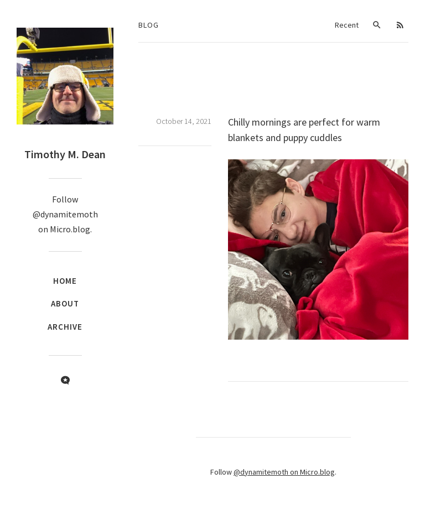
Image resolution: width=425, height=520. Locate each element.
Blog (148, 25)
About (65, 303)
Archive (65, 326)
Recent (347, 25)
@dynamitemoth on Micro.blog (284, 472)
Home (65, 280)
